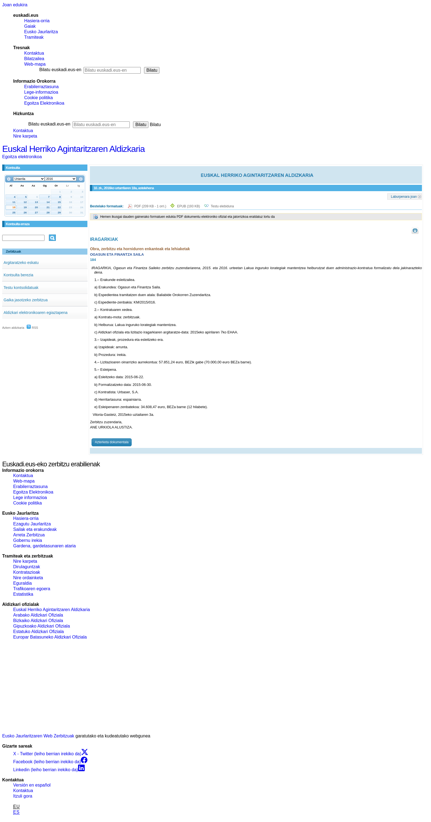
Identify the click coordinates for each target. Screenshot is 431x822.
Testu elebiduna (222, 206)
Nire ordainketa (28, 577)
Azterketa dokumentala (112, 442)
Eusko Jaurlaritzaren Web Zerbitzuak (38, 736)
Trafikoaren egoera (31, 588)
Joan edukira (14, 4)
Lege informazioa (30, 497)
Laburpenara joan (404, 196)
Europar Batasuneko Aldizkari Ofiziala (50, 637)
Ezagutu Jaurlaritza (32, 524)
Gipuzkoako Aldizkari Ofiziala (41, 626)
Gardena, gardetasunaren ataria (44, 546)
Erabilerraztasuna (41, 86)
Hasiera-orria (36, 20)
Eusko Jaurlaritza (41, 31)
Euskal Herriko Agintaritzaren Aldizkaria (73, 149)
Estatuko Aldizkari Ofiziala (38, 631)
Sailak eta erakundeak (35, 529)
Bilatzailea (34, 58)
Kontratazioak (26, 572)
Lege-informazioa (41, 92)
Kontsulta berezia (18, 275)
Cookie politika (38, 97)
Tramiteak (34, 37)
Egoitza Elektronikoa (44, 103)
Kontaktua (34, 53)
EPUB (188, 206)
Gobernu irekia (27, 540)
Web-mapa (35, 64)
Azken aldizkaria (13, 327)
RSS (32, 327)
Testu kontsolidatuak (21, 287)
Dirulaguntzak (26, 566)
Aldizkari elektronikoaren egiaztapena (36, 312)
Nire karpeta (25, 136)
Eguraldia (22, 583)
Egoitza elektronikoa (22, 156)
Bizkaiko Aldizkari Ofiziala (38, 620)
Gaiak (30, 26)
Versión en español (32, 785)
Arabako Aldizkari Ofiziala (38, 615)
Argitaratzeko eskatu (21, 262)
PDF (150, 206)
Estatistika (23, 594)
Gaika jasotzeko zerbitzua (26, 300)
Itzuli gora (22, 796)
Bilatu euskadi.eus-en (60, 69)
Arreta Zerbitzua (29, 535)
